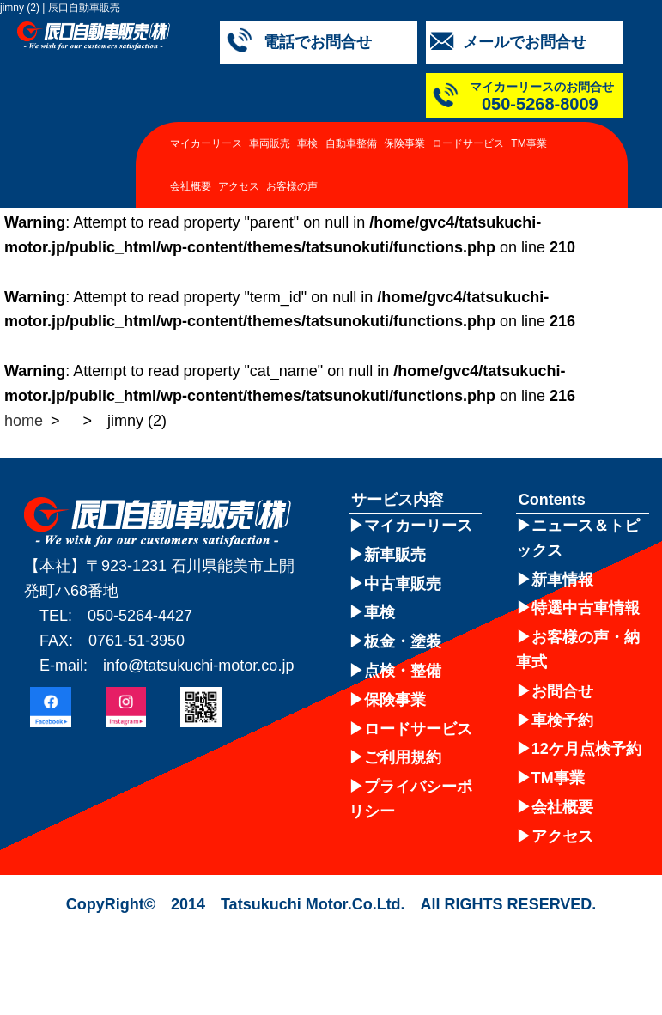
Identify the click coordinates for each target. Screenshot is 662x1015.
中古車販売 (402, 584)
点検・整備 (402, 670)
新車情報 (562, 579)
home (23, 420)
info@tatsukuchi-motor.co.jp (198, 665)
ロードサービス (468, 143)
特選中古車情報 (585, 608)
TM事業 (528, 143)
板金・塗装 (402, 641)
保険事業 (404, 143)
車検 (307, 143)
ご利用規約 (402, 757)
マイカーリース (206, 143)
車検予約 (562, 720)
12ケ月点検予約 (586, 748)
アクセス (238, 186)
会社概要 (190, 186)
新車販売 (395, 554)
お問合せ (562, 691)
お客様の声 (292, 186)
